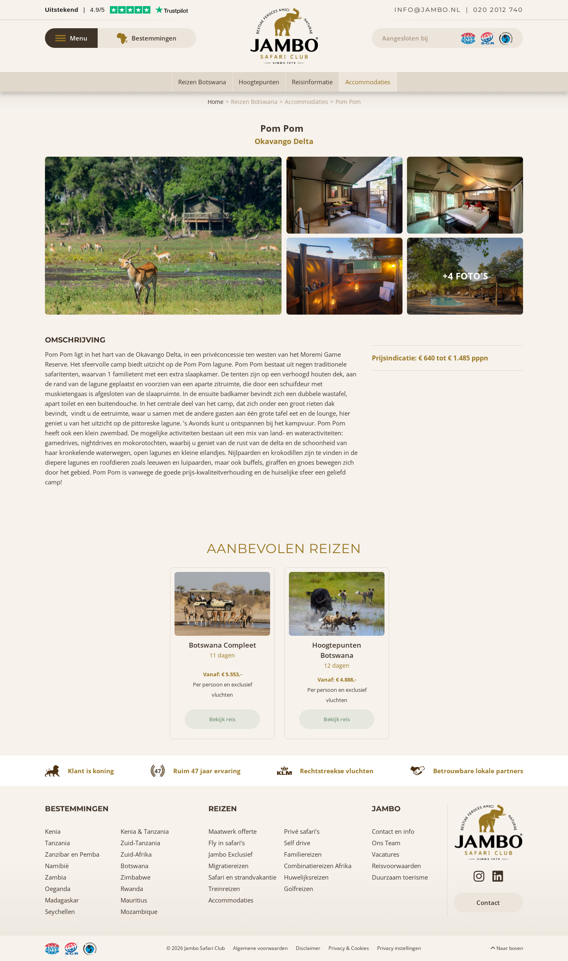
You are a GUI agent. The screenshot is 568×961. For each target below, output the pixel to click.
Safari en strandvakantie (242, 877)
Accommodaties (367, 82)
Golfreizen (298, 888)
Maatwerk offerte (232, 831)
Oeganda (57, 888)
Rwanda (132, 888)
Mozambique (139, 911)
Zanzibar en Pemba (72, 854)
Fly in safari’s (226, 843)
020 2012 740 (498, 10)
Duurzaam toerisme (400, 877)
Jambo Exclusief (230, 854)
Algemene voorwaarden (260, 948)
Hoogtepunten (259, 82)
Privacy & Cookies (349, 948)
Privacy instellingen (399, 948)
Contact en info (393, 831)
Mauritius (134, 900)
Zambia (55, 877)
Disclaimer (308, 948)
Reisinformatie (312, 82)
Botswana (134, 866)
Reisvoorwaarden (396, 866)
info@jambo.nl (427, 10)
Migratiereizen (228, 866)
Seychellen (60, 911)
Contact (488, 902)
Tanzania (57, 843)
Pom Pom (348, 102)
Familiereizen (303, 854)
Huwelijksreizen (306, 877)
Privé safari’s (302, 831)
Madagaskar (62, 900)
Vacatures (385, 854)
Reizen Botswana (202, 82)
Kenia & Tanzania (145, 831)
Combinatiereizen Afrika (317, 866)
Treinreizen (224, 888)
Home (216, 102)
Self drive (297, 843)
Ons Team (386, 843)
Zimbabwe (135, 877)
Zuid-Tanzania (140, 843)
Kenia (52, 831)
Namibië (57, 866)
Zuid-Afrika (136, 854)
